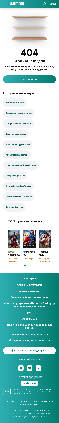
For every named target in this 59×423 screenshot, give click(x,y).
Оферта (29, 312)
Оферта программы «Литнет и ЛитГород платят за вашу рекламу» (29, 305)
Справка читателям (29, 284)
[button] (24, 265)
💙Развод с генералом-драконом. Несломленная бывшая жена (29, 239)
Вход (53, 4)
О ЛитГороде (29, 278)
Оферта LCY (29, 318)
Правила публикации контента (29, 297)
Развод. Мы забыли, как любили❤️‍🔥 (45, 239)
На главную (29, 79)
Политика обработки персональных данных (29, 326)
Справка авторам (29, 291)
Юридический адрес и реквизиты (29, 340)
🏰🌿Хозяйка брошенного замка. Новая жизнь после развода (14, 239)
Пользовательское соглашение (29, 334)
